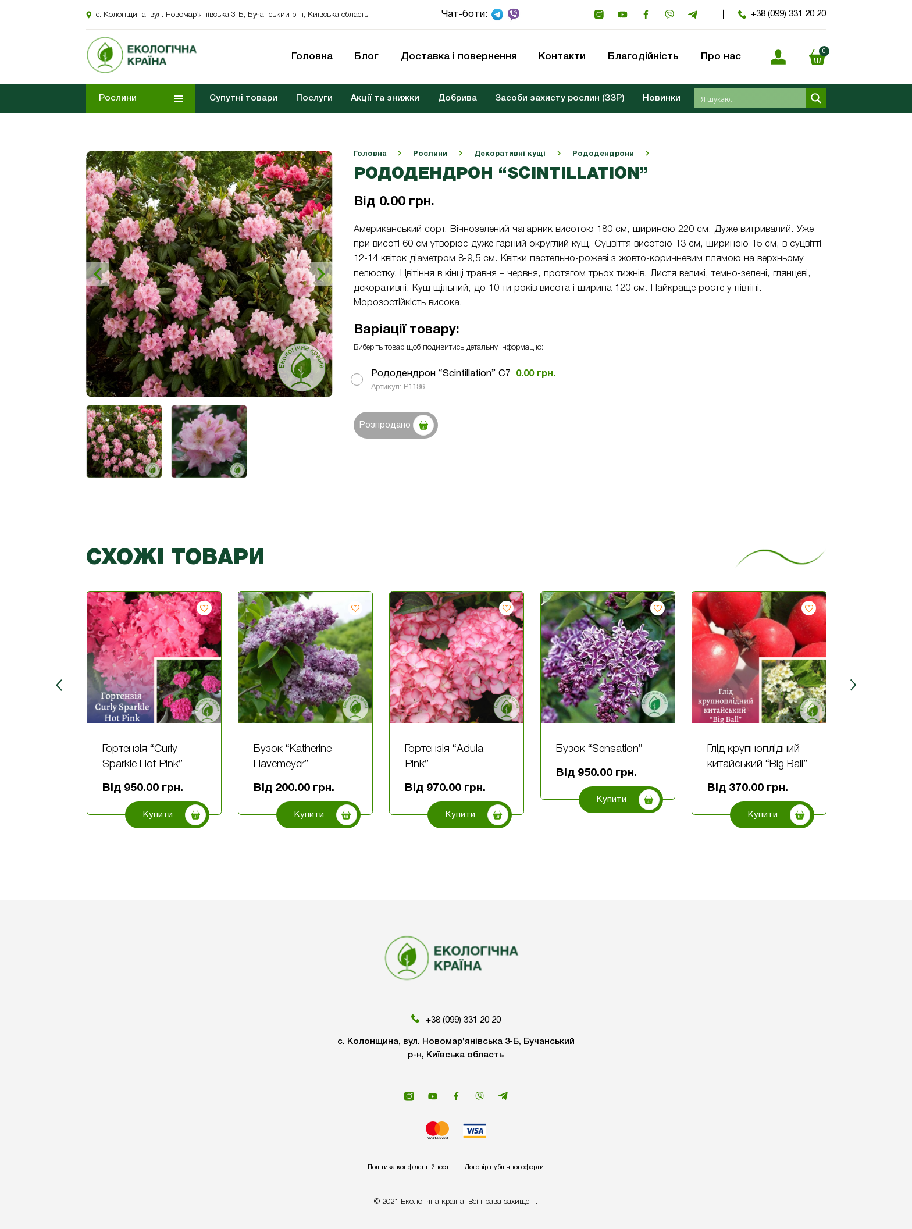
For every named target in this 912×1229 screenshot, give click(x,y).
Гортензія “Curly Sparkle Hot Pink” (142, 757)
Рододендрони (603, 154)
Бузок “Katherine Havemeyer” (293, 757)
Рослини (430, 154)
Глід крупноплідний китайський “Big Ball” (757, 757)
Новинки (662, 98)
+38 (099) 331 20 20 (782, 14)
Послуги (314, 98)
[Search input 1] (750, 98)
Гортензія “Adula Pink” (444, 757)
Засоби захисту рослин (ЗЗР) (560, 98)
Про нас (721, 56)
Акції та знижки (385, 98)
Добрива (457, 98)
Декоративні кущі (510, 154)
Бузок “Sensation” (599, 749)
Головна (370, 154)
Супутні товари (243, 98)
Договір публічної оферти (518, 1167)
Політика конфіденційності (395, 1167)
